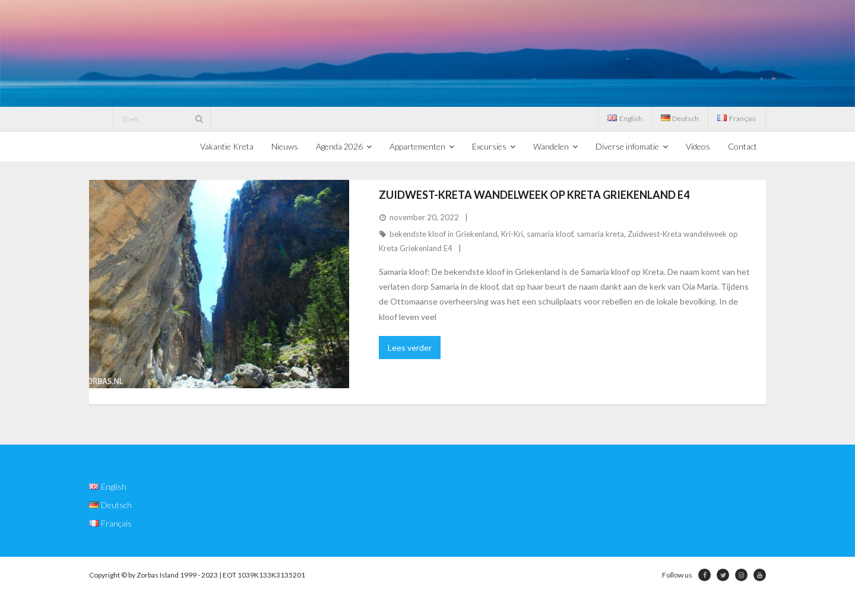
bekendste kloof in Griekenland (444, 234)
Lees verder (410, 348)
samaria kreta (600, 234)
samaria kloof (550, 234)
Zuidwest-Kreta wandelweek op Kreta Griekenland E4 (534, 194)
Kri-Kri (512, 234)
